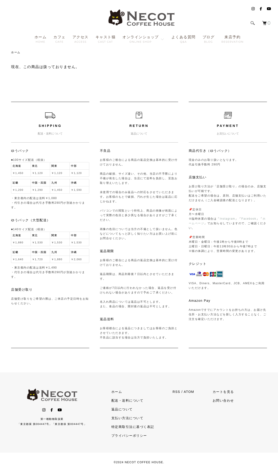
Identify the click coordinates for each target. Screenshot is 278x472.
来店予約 (232, 39)
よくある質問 (183, 39)
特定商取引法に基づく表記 (132, 427)
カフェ (59, 39)
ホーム (41, 39)
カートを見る (223, 392)
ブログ (209, 39)
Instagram (227, 218)
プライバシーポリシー (129, 435)
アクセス (80, 39)
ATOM (189, 392)
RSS (176, 392)
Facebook (248, 218)
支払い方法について (127, 418)
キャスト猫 (106, 39)
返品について (122, 409)
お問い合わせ (223, 400)
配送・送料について (127, 400)
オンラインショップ (140, 39)
